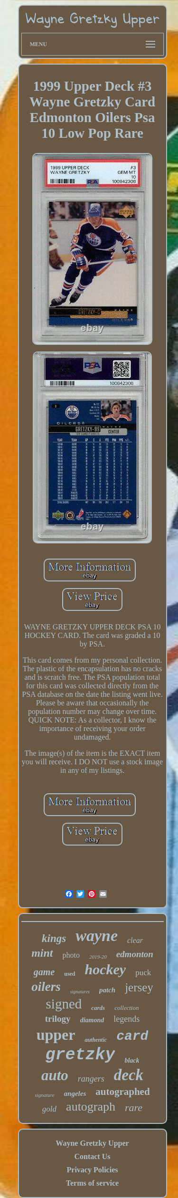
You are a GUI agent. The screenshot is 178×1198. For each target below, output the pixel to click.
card (132, 1036)
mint (42, 953)
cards (98, 1007)
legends (126, 1019)
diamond (92, 1020)
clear (135, 940)
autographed (122, 1091)
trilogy (58, 1019)
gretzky (80, 1055)
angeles (75, 1093)
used (69, 973)
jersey (139, 987)
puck (143, 972)
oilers (46, 986)
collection (126, 1007)
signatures (80, 991)
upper (56, 1034)
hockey (105, 969)
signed (64, 1003)
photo (71, 955)
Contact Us (92, 1156)
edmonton (134, 954)
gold (49, 1108)
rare (133, 1107)
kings (54, 938)
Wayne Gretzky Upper (92, 1143)
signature (44, 1095)
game (44, 972)
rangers (91, 1079)
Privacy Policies (92, 1170)
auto (54, 1075)
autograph (90, 1106)
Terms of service (92, 1183)
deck (128, 1075)
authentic (95, 1039)
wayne (96, 935)
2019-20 (98, 957)
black (131, 1060)
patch (107, 990)
